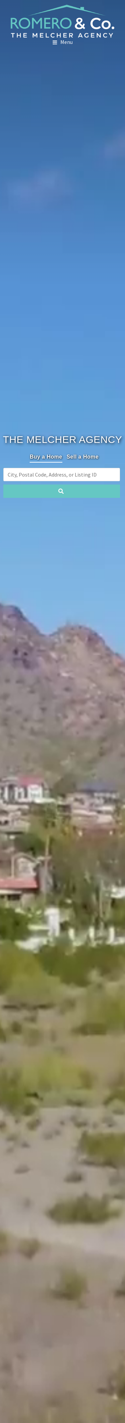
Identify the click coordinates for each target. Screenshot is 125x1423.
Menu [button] (66, 42)
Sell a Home (83, 457)
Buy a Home (46, 457)
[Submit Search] (61, 491)
